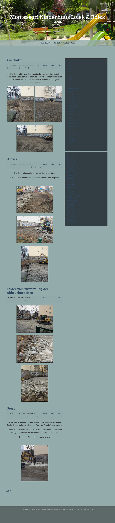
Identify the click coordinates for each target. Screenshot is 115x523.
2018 (70, 87)
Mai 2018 (70, 160)
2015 (70, 79)
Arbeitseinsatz (74, 93)
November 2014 (73, 178)
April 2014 (71, 187)
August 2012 (71, 207)
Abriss (52, 70)
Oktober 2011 (72, 225)
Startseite (45, 47)
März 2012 (71, 218)
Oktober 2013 (72, 191)
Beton (38, 70)
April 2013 (71, 196)
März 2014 (71, 189)
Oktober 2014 (72, 180)
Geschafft (14, 64)
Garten (56, 47)
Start (11, 413)
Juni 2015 (70, 171)
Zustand (72, 152)
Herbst (71, 117)
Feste (71, 102)
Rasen (71, 131)
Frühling (72, 105)
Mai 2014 (70, 185)
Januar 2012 (72, 223)
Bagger (45, 70)
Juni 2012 (70, 212)
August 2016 (72, 167)
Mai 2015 (70, 174)
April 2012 (71, 216)
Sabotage (72, 134)
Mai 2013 (70, 194)
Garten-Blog (69, 47)
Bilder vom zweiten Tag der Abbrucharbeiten (27, 295)
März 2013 (71, 198)
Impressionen (74, 120)
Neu (70, 122)
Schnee (71, 137)
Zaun (71, 149)
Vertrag (72, 143)
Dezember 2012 (73, 200)
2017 (70, 85)
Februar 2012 (72, 221)
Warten (72, 146)
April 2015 (71, 176)
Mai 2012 (70, 214)
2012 (59, 70)
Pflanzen (72, 128)
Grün (71, 114)
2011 (70, 67)
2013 (70, 73)
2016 (70, 82)
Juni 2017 (70, 162)
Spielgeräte (73, 140)
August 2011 (71, 227)
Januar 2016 (72, 169)
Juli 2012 (70, 209)
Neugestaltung (37, 171)
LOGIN (8, 496)
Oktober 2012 (72, 203)
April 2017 (71, 165)
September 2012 (73, 205)
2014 (70, 76)
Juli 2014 (70, 183)
